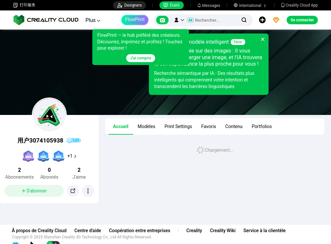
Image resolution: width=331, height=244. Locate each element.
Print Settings (178, 126)
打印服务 (24, 5)
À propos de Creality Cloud (40, 230)
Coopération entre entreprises (140, 230)
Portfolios (262, 126)
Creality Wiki (224, 231)
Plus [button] (92, 20)
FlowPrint (135, 19)
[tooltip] (136, 47)
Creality (195, 231)
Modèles (146, 126)
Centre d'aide (89, 230)
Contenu (233, 126)
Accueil (121, 126)
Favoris (208, 126)
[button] (179, 20)
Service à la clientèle (266, 231)
